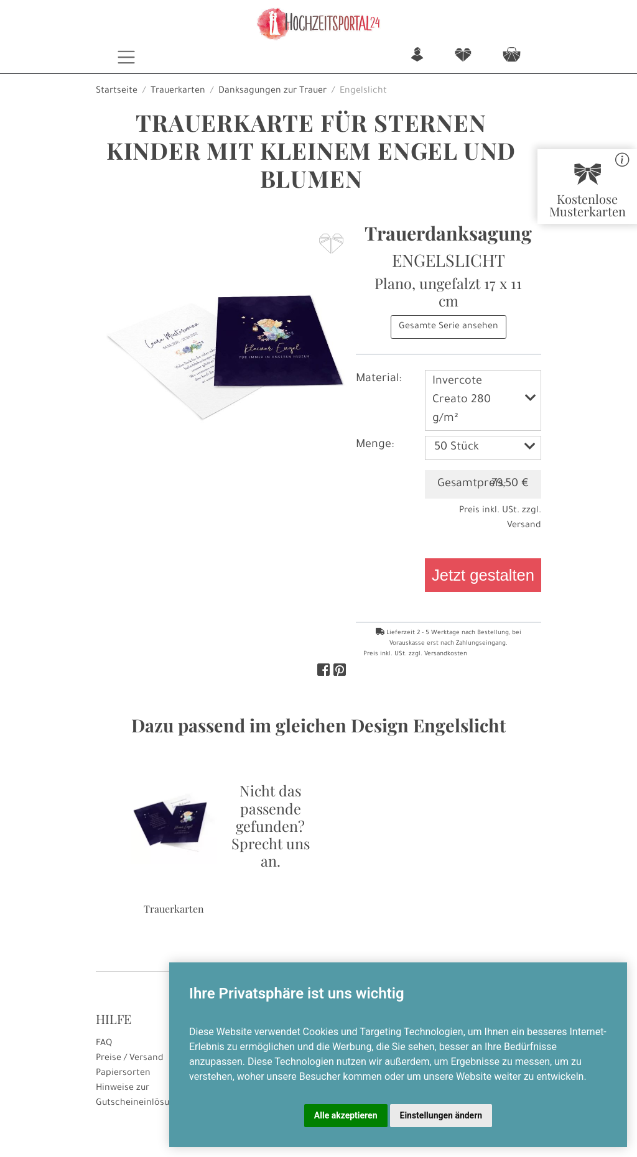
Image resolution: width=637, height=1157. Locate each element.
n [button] (417, 55)
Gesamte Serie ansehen (448, 327)
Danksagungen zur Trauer (272, 91)
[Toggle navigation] (126, 57)
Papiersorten (123, 1074)
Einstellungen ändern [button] (441, 1115)
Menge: (375, 445)
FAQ (104, 1044)
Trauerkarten (178, 91)
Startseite (116, 91)
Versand (524, 526)
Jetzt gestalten (483, 575)
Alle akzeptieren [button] (346, 1115)
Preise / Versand (130, 1059)
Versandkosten (445, 654)
